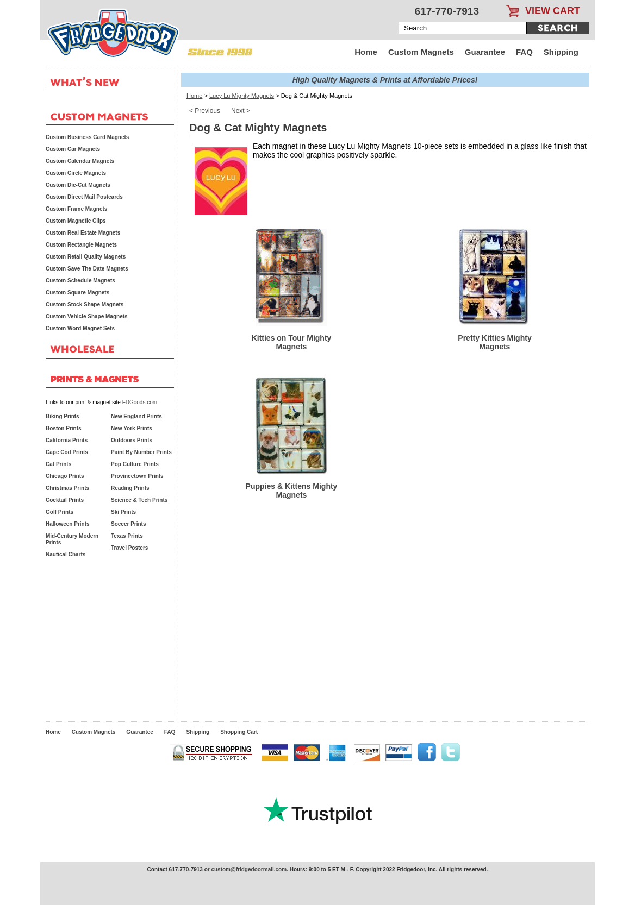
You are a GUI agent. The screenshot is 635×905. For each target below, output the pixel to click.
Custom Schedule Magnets (80, 281)
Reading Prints (130, 488)
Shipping (561, 51)
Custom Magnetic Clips (76, 221)
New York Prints (131, 428)
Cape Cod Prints (67, 452)
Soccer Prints (128, 524)
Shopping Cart (239, 732)
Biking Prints (62, 416)
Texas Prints (127, 536)
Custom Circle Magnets (76, 173)
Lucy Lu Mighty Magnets (241, 95)
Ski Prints (123, 512)
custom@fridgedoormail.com (249, 869)
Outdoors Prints (131, 440)
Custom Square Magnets (77, 293)
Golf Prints (59, 512)
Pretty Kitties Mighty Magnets (494, 342)
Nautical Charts (65, 554)
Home (365, 51)
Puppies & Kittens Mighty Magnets (292, 490)
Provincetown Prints (137, 476)
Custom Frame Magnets (76, 209)
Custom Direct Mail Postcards (84, 197)
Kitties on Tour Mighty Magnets (292, 342)
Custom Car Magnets (73, 149)
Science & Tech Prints (139, 500)
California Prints (67, 440)
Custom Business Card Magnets (87, 137)
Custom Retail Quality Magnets (86, 257)
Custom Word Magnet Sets (80, 328)
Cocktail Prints (65, 500)
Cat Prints (58, 464)
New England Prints (136, 416)
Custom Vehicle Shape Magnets (87, 316)
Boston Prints (64, 428)
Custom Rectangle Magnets (81, 245)
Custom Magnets (421, 51)
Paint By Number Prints (141, 452)
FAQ (524, 51)
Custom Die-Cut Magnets (78, 185)
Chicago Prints (65, 476)
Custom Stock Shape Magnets (84, 304)
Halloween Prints (68, 524)
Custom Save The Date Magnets (87, 269)
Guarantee (485, 51)
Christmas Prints (67, 488)
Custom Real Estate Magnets (83, 233)
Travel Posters (129, 548)
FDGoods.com (139, 402)
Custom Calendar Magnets (80, 161)
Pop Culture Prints (135, 464)
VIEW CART (552, 10)
